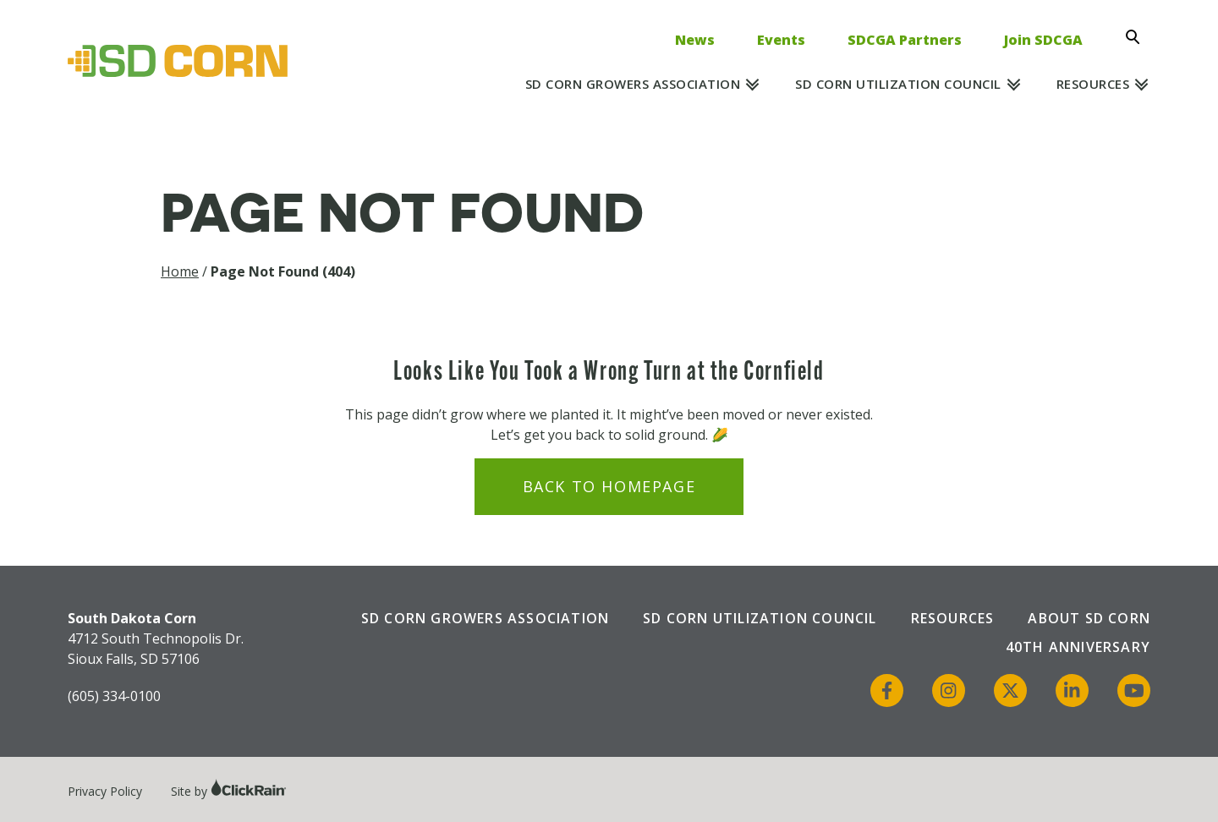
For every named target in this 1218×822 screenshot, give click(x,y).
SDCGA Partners (905, 39)
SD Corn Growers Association (633, 83)
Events (781, 39)
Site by (229, 791)
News (695, 39)
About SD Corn (1089, 618)
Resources (1093, 83)
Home (180, 271)
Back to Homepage (609, 486)
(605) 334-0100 (114, 696)
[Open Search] (1137, 37)
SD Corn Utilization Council (898, 83)
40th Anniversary (1078, 647)
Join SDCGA (1043, 39)
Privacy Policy (105, 791)
